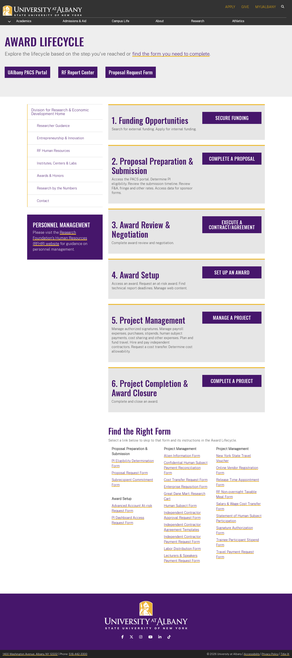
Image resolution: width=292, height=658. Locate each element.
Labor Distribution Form (182, 549)
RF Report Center (77, 72)
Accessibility (252, 654)
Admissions (74, 21)
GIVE (245, 7)
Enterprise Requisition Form (185, 487)
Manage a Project (232, 317)
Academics (23, 21)
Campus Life (120, 21)
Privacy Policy (270, 654)
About (159, 21)
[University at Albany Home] (43, 10)
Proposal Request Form (131, 72)
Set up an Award (231, 272)
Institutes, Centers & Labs (57, 163)
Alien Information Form (182, 456)
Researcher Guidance (53, 126)
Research (197, 21)
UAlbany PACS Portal (27, 72)
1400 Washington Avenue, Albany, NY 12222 (30, 654)
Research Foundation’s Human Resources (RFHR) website (60, 238)
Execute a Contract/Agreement (232, 225)
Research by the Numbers (57, 188)
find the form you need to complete (171, 54)
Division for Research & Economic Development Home (60, 112)
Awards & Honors (50, 176)
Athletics (238, 21)
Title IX (285, 654)
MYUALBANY (265, 7)
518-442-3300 (78, 654)
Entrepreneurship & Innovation (60, 138)
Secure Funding (232, 117)
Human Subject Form (180, 506)
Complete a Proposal (232, 158)
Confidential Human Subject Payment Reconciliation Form (186, 468)
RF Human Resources (53, 151)
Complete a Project (232, 380)
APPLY (230, 7)
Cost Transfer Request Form (186, 480)
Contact (43, 201)
